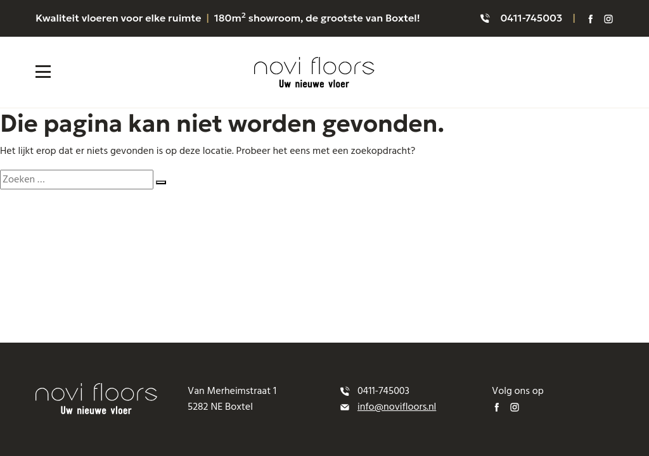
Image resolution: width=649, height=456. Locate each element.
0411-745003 (531, 17)
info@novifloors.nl (396, 407)
